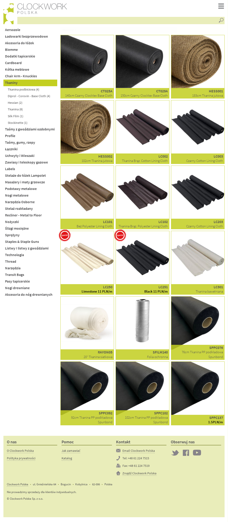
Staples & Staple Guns (22, 243)
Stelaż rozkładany (19, 210)
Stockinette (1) (17, 124)
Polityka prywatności (21, 459)
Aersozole (12, 31)
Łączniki (11, 150)
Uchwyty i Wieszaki (19, 157)
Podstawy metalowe (21, 190)
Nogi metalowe (16, 196)
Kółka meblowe (17, 71)
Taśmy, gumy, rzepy (20, 143)
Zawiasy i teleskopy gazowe (26, 163)
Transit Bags (14, 276)
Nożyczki (12, 223)
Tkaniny (11, 84)
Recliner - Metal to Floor (23, 216)
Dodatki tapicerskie (20, 57)
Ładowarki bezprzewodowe (26, 37)
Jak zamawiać (71, 452)
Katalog (67, 459)
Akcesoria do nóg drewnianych (28, 296)
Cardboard (13, 64)
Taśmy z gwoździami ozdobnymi (30, 130)
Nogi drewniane (17, 289)
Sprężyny (12, 236)
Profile (10, 137)
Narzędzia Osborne (20, 203)
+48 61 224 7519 (139, 467)
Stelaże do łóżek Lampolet (25, 176)
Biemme (11, 51)
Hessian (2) (15, 104)
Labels (10, 170)
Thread (10, 262)
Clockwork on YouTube (197, 454)
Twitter (175, 454)
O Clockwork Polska (20, 452)
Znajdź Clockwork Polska (139, 474)
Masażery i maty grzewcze (25, 183)
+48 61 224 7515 (138, 459)
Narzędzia (13, 269)
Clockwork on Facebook (186, 454)
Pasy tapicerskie (17, 282)
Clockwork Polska (17, 486)
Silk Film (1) (15, 117)
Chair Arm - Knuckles (21, 77)
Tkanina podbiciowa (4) (23, 91)
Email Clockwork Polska (138, 452)
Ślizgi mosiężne (17, 229)
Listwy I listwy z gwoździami (27, 249)
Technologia (14, 256)
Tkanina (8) (15, 111)
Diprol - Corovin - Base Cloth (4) (29, 97)
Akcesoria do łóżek (19, 44)
